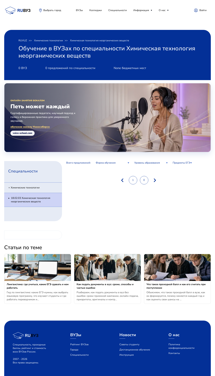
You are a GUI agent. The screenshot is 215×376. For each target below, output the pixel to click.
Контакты (174, 353)
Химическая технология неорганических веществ (99, 40)
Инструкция (126, 355)
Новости (127, 335)
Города (74, 349)
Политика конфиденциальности (181, 346)
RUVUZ (22, 40)
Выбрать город (52, 10)
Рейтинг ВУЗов (79, 344)
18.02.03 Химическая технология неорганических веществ (30, 199)
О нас (162, 10)
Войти (203, 10)
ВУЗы (79, 10)
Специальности (117, 10)
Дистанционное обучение (134, 349)
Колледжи (95, 10)
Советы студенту (129, 344)
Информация (141, 10)
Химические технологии (48, 40)
